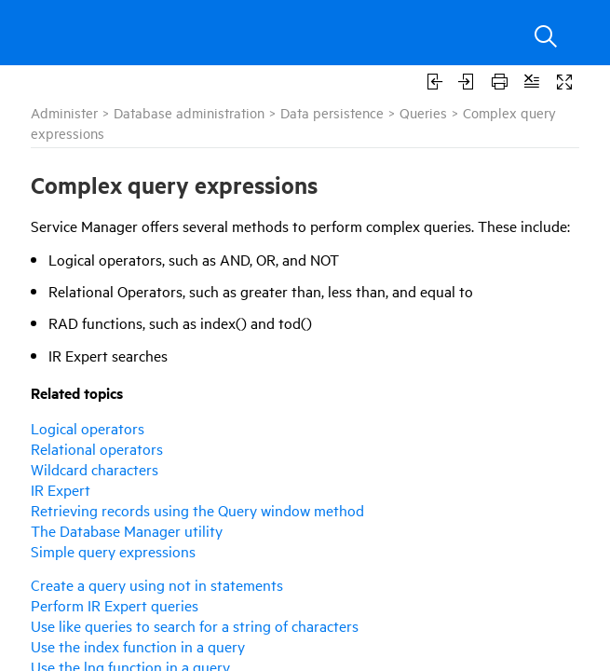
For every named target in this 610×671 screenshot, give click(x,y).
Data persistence (332, 112)
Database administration (189, 112)
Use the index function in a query (138, 646)
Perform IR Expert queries (114, 605)
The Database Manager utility (127, 530)
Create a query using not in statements (157, 584)
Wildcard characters (94, 469)
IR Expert (60, 489)
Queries (423, 112)
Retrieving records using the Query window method (197, 510)
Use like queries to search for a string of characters (195, 625)
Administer (64, 112)
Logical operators (87, 428)
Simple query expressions (113, 551)
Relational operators (97, 448)
